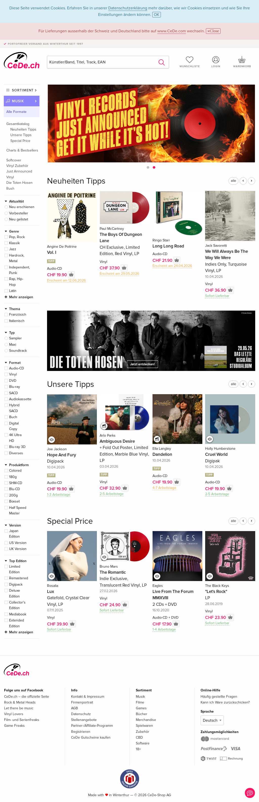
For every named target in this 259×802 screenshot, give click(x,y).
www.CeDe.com (171, 31)
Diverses (16, 453)
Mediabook (17, 614)
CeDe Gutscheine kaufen (91, 737)
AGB (74, 708)
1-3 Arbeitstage (58, 494)
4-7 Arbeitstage (164, 488)
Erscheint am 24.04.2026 (172, 266)
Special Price (20, 141)
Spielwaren (144, 725)
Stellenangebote (84, 720)
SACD (13, 393)
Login (216, 62)
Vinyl (13, 374)
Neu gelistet (18, 219)
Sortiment (23, 90)
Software (142, 743)
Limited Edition (14, 569)
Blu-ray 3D (17, 447)
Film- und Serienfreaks (21, 720)
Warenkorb (242, 62)
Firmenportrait (82, 702)
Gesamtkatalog (17, 124)
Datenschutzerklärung (127, 8)
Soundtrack (18, 350)
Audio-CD (16, 368)
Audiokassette (20, 399)
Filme (140, 702)
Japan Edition (14, 534)
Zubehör (142, 732)
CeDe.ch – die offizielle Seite (26, 696)
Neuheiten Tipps (23, 129)
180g (13, 477)
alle (233, 181)
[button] (148, 167)
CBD (139, 737)
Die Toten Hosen (19, 183)
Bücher (141, 714)
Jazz (12, 249)
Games (141, 708)
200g (13, 495)
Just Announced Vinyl (19, 174)
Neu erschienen (21, 207)
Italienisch (17, 321)
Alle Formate (16, 112)
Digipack (16, 584)
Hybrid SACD (14, 408)
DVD (12, 381)
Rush (10, 188)
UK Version (18, 549)
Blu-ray (14, 387)
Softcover (13, 160)
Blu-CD (14, 489)
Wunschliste (190, 62)
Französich (17, 314)
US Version (18, 543)
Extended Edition (16, 623)
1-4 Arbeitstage (164, 629)
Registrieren (80, 732)
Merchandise (146, 720)
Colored (15, 470)
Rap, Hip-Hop (16, 282)
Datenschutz (81, 714)
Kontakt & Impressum (87, 696)
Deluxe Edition (14, 593)
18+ (138, 749)
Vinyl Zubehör (17, 166)
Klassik (14, 243)
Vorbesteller (18, 213)
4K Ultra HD (15, 438)
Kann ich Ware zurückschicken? (225, 702)
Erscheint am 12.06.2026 (66, 280)
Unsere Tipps (21, 135)
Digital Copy (14, 426)
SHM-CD (15, 483)
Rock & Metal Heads (20, 702)
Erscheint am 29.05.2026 (119, 273)
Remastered (18, 578)
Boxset (14, 501)
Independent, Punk (19, 270)
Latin (12, 291)
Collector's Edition (17, 605)
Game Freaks (14, 725)
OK (156, 14)
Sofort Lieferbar (217, 296)
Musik (18, 101)
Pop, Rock (17, 237)
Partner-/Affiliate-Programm (92, 725)
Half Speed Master (17, 510)
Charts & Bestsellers (22, 150)
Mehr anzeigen (21, 297)
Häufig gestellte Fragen (219, 696)
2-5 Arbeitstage (112, 494)
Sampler (15, 338)
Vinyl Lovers (13, 714)
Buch (13, 417)
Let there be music (18, 708)
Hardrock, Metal (16, 258)
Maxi (12, 344)
